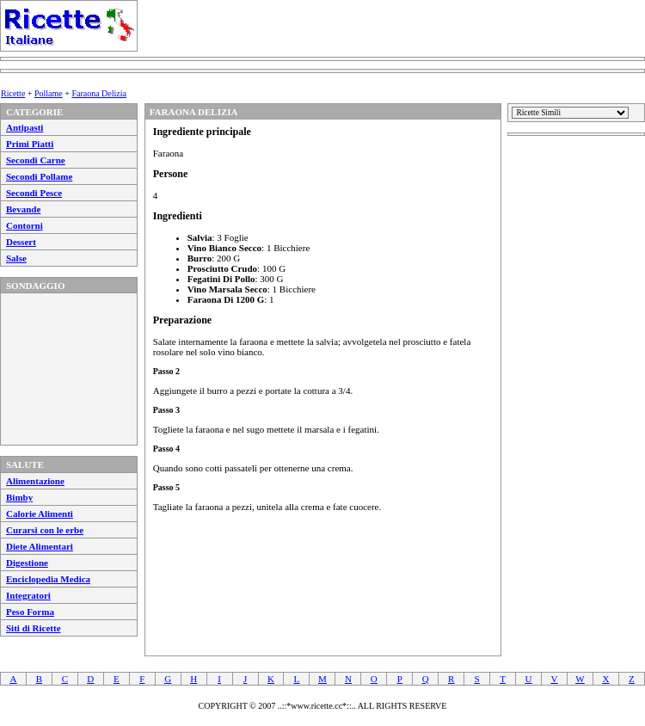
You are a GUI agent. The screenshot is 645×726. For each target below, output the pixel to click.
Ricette (13, 93)
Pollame (48, 93)
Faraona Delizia (98, 93)
